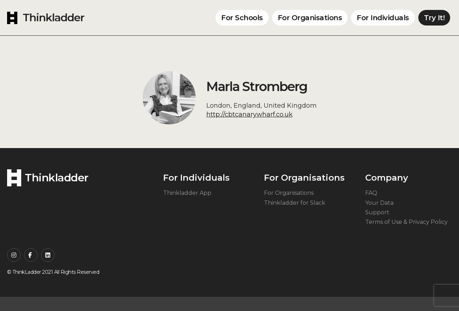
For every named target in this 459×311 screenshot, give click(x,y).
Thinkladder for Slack (294, 202)
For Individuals (383, 17)
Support (377, 212)
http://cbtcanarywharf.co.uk (249, 114)
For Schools (242, 17)
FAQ (371, 193)
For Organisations (310, 17)
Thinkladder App (187, 193)
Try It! (434, 17)
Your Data (379, 202)
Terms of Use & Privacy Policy (406, 222)
